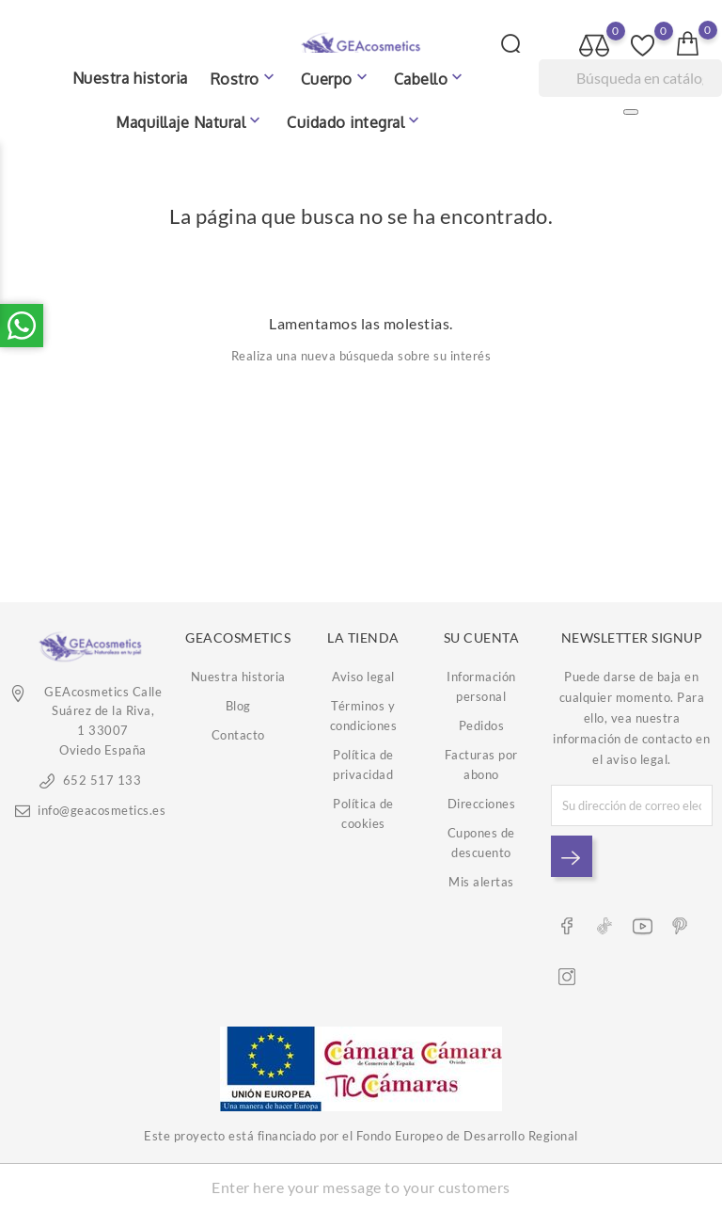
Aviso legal (363, 676)
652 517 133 (102, 780)
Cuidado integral (355, 121)
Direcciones (481, 803)
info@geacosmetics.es (101, 810)
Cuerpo (336, 78)
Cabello (430, 78)
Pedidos (482, 725)
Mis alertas (481, 881)
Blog (238, 705)
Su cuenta (482, 637)
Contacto (238, 734)
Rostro (244, 78)
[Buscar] (630, 78)
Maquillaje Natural (190, 121)
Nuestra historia (130, 78)
